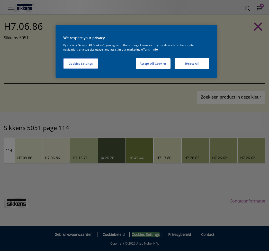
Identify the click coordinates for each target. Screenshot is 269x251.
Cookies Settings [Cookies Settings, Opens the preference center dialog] (81, 63)
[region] (136, 51)
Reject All (192, 63)
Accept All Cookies (153, 63)
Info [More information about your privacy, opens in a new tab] (155, 49)
